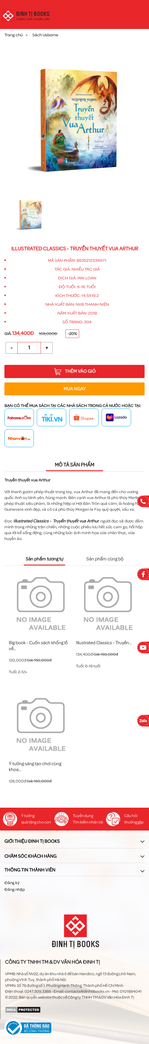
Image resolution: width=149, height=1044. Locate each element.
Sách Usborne (45, 35)
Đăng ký (11, 883)
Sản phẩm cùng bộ (104, 559)
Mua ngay (75, 389)
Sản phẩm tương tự (44, 559)
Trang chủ (13, 35)
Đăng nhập (14, 889)
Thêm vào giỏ (75, 371)
